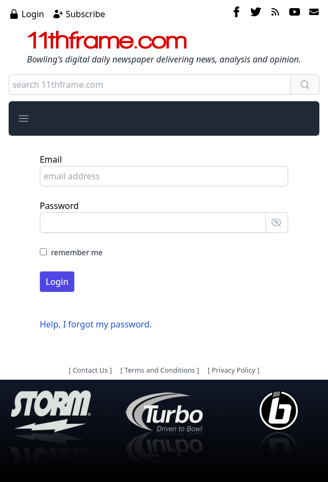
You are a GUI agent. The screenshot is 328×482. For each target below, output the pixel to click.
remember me (77, 252)
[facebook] (236, 13)
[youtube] (294, 13)
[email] (311, 13)
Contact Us (90, 370)
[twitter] (256, 13)
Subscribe (85, 14)
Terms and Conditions (159, 370)
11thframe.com (107, 40)
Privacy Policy (233, 370)
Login (33, 14)
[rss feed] (275, 13)
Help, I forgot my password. (96, 324)
